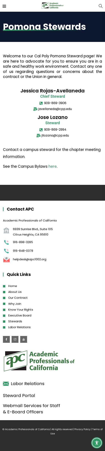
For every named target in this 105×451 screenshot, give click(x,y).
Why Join (14, 304)
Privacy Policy (82, 429)
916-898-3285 (23, 242)
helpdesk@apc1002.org (29, 259)
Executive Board (19, 315)
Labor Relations (19, 327)
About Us (15, 292)
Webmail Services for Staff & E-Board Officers (31, 409)
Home (12, 286)
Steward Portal (19, 396)
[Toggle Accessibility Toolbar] (96, 443)
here (52, 166)
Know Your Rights (20, 309)
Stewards (15, 321)
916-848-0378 (23, 251)
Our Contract (18, 298)
